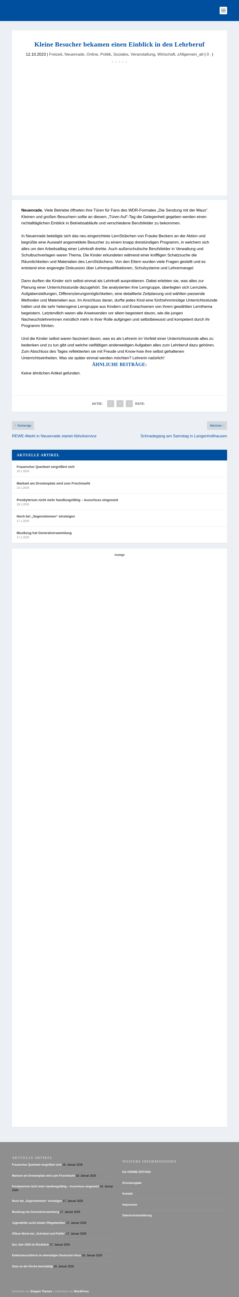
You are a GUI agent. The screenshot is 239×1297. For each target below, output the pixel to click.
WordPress (81, 1291)
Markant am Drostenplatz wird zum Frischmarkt (53, 483)
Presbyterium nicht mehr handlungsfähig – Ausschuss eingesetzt (67, 500)
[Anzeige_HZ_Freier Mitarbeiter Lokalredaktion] (119, 617)
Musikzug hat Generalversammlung (44, 533)
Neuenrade (74, 54)
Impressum (129, 1204)
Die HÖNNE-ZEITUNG (136, 1172)
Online (92, 54)
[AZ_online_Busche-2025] (97, 1124)
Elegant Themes (41, 1291)
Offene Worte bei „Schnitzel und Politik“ (38, 1233)
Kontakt (127, 1193)
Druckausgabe (132, 1183)
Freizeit (55, 54)
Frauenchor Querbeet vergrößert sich (45, 467)
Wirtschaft (166, 54)
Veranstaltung (143, 54)
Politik (105, 54)
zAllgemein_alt (190, 54)
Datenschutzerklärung (137, 1215)
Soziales (120, 54)
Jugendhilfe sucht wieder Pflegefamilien (38, 1223)
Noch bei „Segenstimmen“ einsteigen (46, 516)
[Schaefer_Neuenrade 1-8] (53, 952)
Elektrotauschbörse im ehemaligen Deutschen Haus (46, 1255)
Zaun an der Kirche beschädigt (32, 1266)
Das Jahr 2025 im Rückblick (30, 1244)
